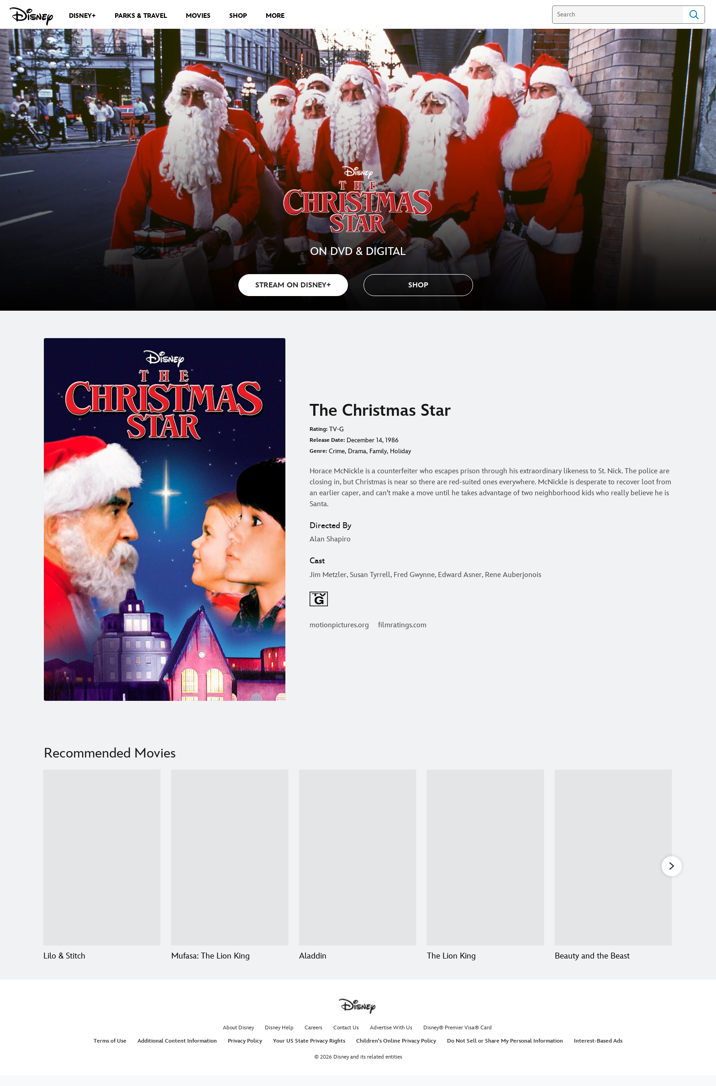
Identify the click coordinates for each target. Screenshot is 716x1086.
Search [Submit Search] (694, 14)
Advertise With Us (391, 1038)
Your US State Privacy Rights (309, 1052)
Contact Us (346, 1038)
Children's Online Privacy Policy (396, 1052)
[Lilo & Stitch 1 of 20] (101, 857)
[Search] (617, 14)
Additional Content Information (177, 1052)
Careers (313, 1038)
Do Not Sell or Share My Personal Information (505, 1052)
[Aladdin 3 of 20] (357, 857)
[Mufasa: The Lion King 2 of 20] (229, 857)
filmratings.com (402, 625)
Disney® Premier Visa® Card (457, 1038)
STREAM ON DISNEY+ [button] (293, 285)
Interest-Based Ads (598, 1052)
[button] (418, 285)
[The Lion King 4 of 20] (485, 857)
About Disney (238, 1038)
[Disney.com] (31, 16)
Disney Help (279, 1038)
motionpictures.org (339, 625)
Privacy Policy (245, 1052)
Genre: (318, 451)
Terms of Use (110, 1052)
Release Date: (327, 440)
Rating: (318, 429)
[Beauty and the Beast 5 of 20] (613, 857)
